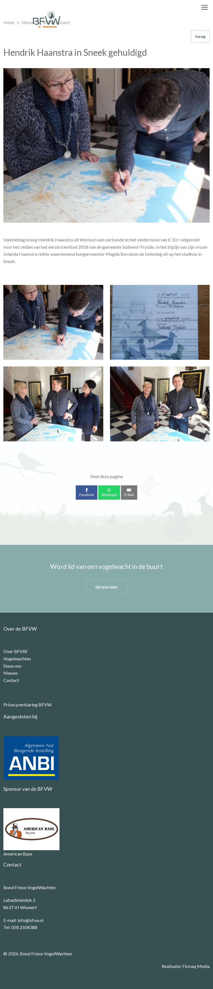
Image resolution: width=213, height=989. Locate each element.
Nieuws (10, 673)
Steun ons (12, 665)
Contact (11, 680)
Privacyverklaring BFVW (27, 704)
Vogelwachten (17, 658)
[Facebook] (86, 492)
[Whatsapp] (109, 492)
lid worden (106, 586)
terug (200, 36)
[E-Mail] (129, 492)
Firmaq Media (196, 966)
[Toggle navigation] (204, 7)
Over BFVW (15, 651)
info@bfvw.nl (30, 920)
